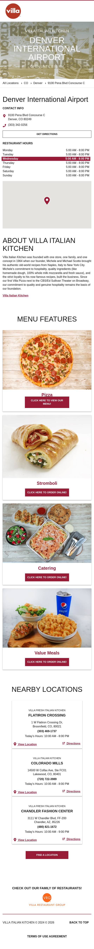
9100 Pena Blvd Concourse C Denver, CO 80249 (26, 117)
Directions (71, 743)
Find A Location (47, 855)
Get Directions (47, 134)
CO (26, 83)
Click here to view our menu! (47, 402)
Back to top (79, 922)
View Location (25, 744)
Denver (38, 83)
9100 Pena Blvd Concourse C (66, 83)
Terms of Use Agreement (47, 936)
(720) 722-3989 (47, 779)
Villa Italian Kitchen (15, 295)
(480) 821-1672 (47, 826)
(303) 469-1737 (47, 731)
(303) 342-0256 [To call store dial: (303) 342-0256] (17, 125)
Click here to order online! (47, 492)
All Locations (11, 83)
